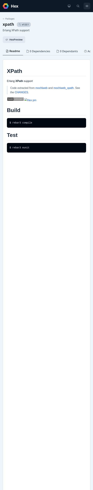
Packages (8, 18)
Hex (8, 359)
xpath (8, 24)
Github (10, 353)
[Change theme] (69, 6)
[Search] (78, 6)
